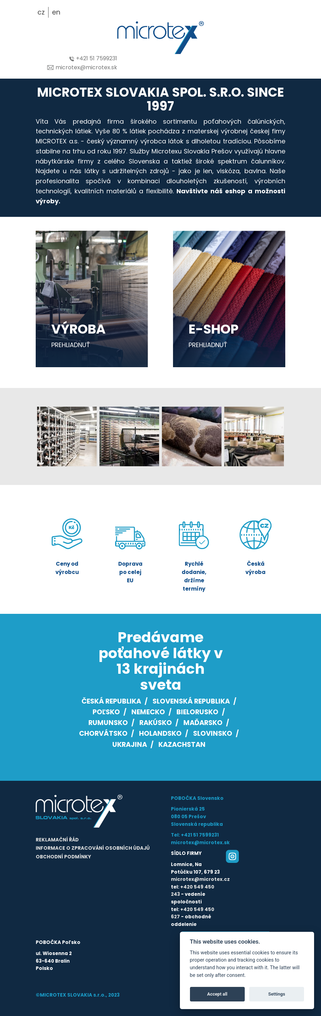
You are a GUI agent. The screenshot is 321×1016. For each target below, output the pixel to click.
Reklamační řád (57, 840)
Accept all (217, 994)
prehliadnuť (70, 345)
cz (41, 12)
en (56, 12)
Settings (276, 994)
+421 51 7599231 (93, 58)
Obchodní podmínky (63, 857)
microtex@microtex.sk (82, 67)
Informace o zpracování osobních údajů (93, 848)
